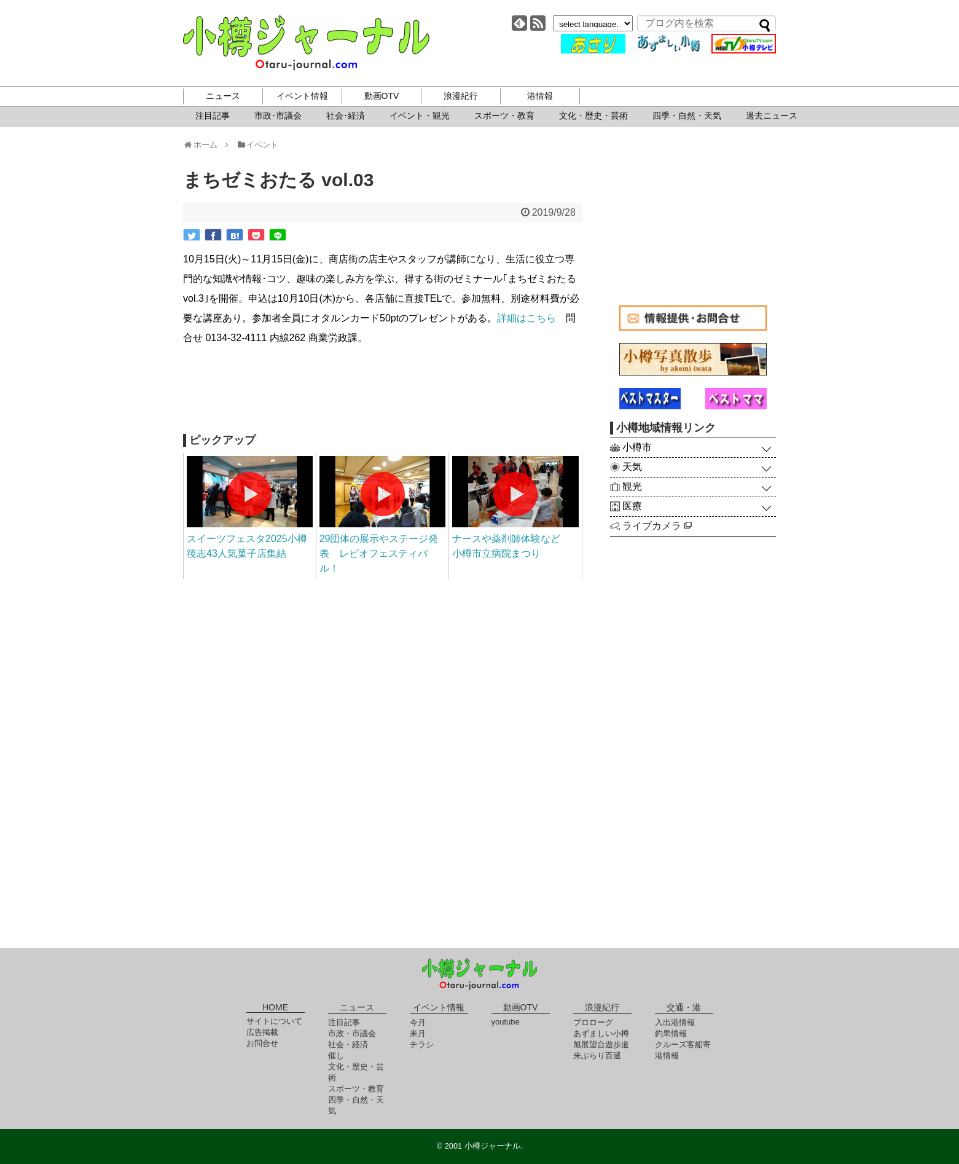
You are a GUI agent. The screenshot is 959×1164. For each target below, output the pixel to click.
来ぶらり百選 (597, 1055)
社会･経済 (345, 115)
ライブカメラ (657, 526)
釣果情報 (671, 1033)
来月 (418, 1033)
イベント (258, 144)
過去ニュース (771, 115)
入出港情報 (675, 1022)
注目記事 (212, 115)
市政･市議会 (278, 115)
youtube (505, 1021)
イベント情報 (302, 96)
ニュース (223, 96)
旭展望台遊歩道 (601, 1044)
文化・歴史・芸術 (593, 115)
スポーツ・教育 (504, 115)
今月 (418, 1022)
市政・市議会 (352, 1033)
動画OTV (381, 96)
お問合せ (262, 1043)
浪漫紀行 (461, 96)
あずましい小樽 (601, 1033)
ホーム (204, 144)
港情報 (540, 96)
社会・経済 (348, 1044)
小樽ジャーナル (306, 43)
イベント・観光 (419, 115)
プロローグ (593, 1022)
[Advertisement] (382, 391)
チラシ (422, 1044)
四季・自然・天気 (686, 115)
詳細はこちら (526, 318)
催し (336, 1055)
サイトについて (274, 1021)
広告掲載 (262, 1032)
